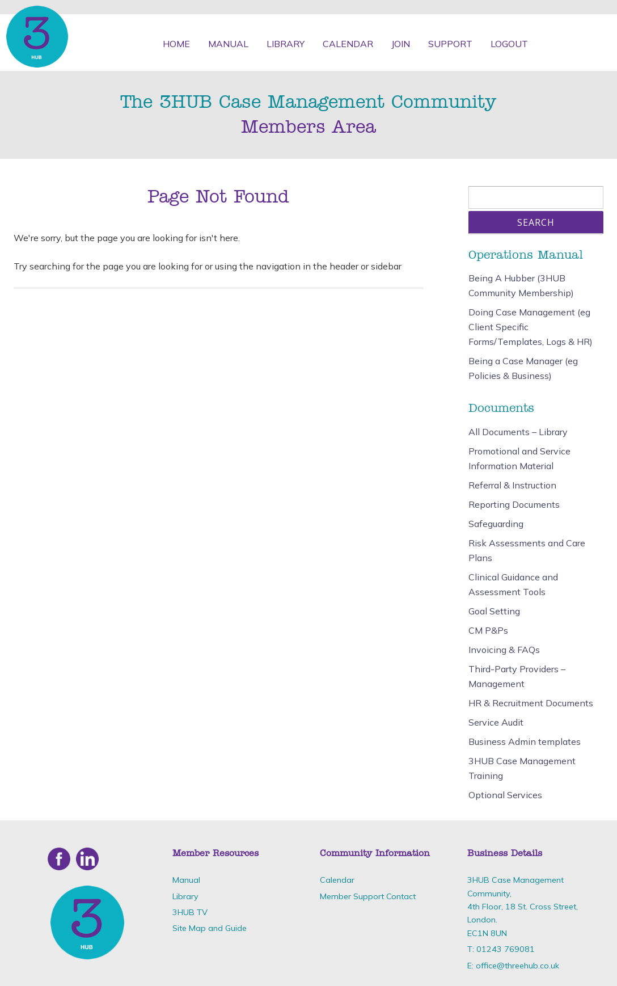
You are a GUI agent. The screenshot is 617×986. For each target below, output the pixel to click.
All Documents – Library (518, 431)
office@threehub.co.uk (517, 965)
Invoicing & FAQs (504, 649)
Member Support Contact (368, 896)
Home (176, 43)
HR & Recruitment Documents (530, 703)
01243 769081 (505, 949)
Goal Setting (494, 611)
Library (286, 43)
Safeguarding (495, 523)
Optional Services (505, 794)
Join (400, 43)
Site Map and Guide (209, 928)
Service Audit (495, 722)
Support (450, 43)
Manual (228, 43)
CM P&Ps (488, 630)
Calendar (348, 43)
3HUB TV (190, 912)
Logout (509, 43)
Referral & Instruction (512, 485)
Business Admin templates (524, 741)
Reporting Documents (514, 504)
